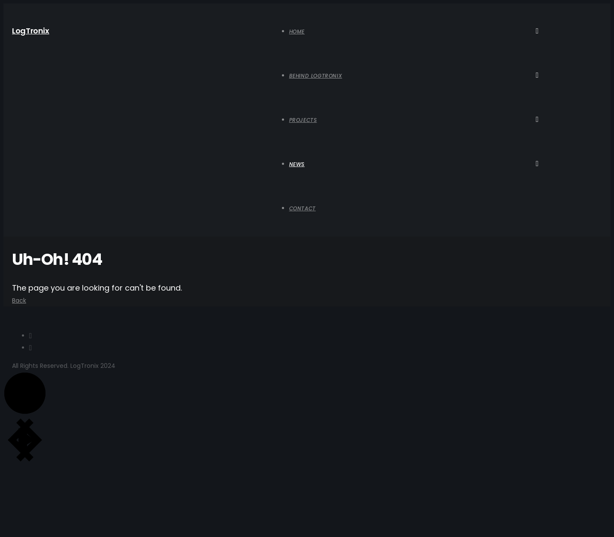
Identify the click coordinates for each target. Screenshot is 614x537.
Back (19, 300)
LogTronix (30, 30)
